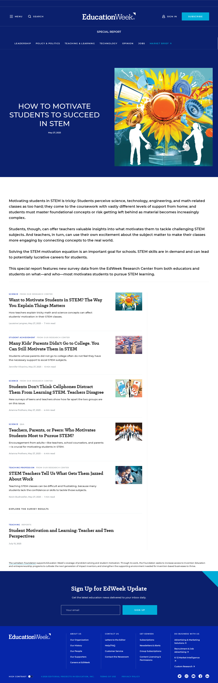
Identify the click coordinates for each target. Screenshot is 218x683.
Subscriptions (147, 640)
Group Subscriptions (150, 651)
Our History (76, 645)
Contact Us (112, 634)
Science (13, 294)
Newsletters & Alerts (150, 645)
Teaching (14, 525)
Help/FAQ (110, 645)
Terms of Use (108, 676)
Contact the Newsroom (117, 657)
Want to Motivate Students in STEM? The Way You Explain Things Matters (55, 302)
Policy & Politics (64, 43)
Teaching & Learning (96, 43)
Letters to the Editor (115, 640)
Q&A (22, 424)
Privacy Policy (131, 676)
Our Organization (79, 640)
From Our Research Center (36, 294)
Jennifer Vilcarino (18, 367)
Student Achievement (22, 337)
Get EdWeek (147, 634)
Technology (124, 43)
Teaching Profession (21, 467)
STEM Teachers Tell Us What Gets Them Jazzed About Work (56, 476)
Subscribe (195, 16)
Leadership (38, 43)
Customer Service (114, 651)
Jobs (157, 43)
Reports (27, 525)
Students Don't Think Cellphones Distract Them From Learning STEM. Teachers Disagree (56, 389)
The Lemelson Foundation (22, 563)
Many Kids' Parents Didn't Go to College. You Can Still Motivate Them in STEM (54, 346)
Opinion (143, 43)
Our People (76, 651)
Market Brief (177, 43)
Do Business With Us (186, 634)
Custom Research (184, 666)
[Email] (90, 610)
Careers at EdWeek (80, 662)
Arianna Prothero (18, 410)
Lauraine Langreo (18, 323)
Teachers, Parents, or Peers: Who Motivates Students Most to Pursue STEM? (52, 432)
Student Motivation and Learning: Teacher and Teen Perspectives (61, 533)
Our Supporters (78, 657)
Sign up (139, 610)
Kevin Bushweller (18, 497)
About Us (75, 634)
